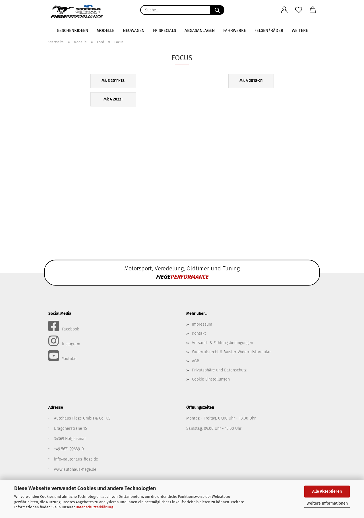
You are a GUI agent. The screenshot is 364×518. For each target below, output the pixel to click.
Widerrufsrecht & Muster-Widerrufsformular (231, 352)
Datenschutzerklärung (94, 507)
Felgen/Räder (269, 30)
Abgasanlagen (200, 30)
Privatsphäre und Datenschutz (219, 370)
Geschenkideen (72, 30)
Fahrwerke (234, 30)
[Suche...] (217, 10)
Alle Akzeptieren (327, 491)
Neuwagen (133, 30)
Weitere (300, 30)
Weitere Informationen (327, 503)
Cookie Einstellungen (211, 379)
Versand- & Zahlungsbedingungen (222, 342)
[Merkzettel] (298, 10)
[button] (284, 10)
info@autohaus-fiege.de (76, 459)
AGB (195, 361)
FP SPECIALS (164, 30)
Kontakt (199, 333)
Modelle (105, 30)
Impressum (202, 324)
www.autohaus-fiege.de (75, 469)
